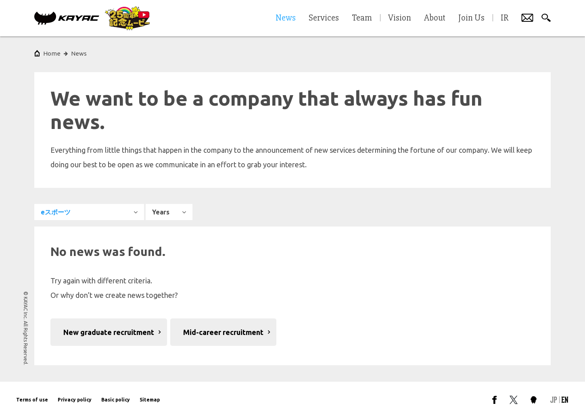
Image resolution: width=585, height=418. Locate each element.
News (79, 53)
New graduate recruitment (108, 332)
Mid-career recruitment (223, 332)
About (434, 18)
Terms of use (32, 399)
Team (362, 18)
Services (324, 18)
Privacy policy (75, 399)
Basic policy (115, 399)
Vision (399, 18)
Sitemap (150, 399)
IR (504, 18)
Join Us (471, 18)
